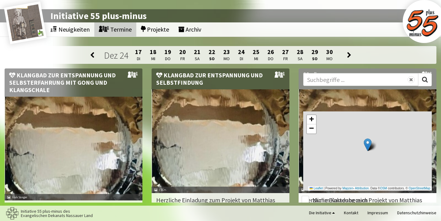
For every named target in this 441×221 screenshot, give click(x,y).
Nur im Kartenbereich (340, 200)
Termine (115, 29)
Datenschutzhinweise (416, 212)
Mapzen (347, 188)
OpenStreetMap (419, 188)
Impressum (378, 212)
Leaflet (316, 188)
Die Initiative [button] (322, 212)
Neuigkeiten (70, 29)
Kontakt (351, 212)
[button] (367, 144)
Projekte (155, 29)
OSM (383, 188)
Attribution (362, 188)
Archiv (189, 29)
